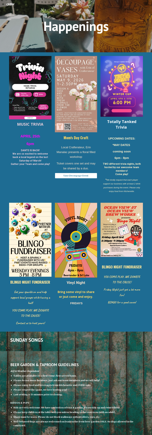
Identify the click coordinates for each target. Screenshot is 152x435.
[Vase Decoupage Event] (76, 175)
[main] (76, 26)
